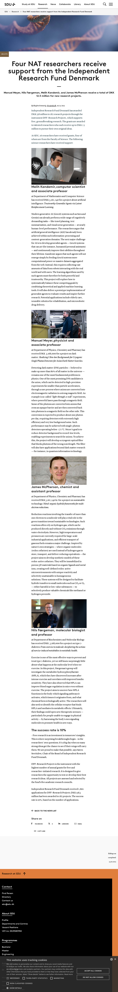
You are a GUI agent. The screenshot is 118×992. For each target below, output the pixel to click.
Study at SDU (28, 4)
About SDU (89, 4)
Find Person (7, 893)
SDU (6, 11)
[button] (7, 978)
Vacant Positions (10, 927)
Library (77, 4)
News (53, 4)
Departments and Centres (15, 924)
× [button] (115, 959)
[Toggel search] (104, 4)
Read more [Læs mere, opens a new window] (68, 974)
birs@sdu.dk (51, 106)
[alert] (59, 974)
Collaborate (65, 4)
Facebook (37, 824)
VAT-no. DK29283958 (12, 931)
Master (5, 950)
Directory (6, 897)
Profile (5, 920)
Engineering (8, 954)
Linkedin (63, 824)
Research (42, 4)
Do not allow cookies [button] (93, 977)
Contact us (7, 900)
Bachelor (6, 947)
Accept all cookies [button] (93, 971)
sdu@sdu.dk (8, 904)
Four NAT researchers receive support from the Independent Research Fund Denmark (57, 12)
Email (78, 824)
